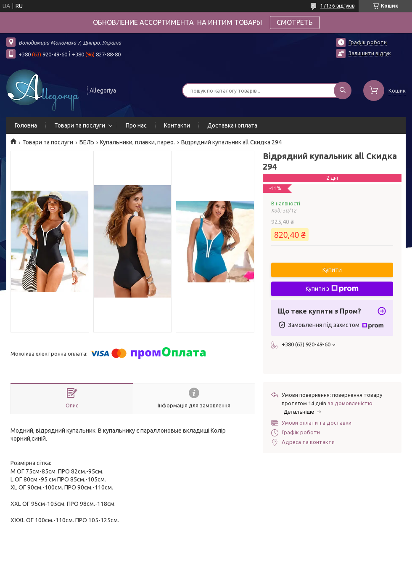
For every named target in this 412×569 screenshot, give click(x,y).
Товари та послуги (79, 125)
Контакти (177, 125)
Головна (26, 125)
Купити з (332, 288)
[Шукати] (342, 90)
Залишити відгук (370, 53)
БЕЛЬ (86, 142)
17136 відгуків (337, 5)
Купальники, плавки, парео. (137, 142)
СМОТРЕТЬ (295, 22)
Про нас (136, 125)
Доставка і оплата (232, 125)
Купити (332, 269)
